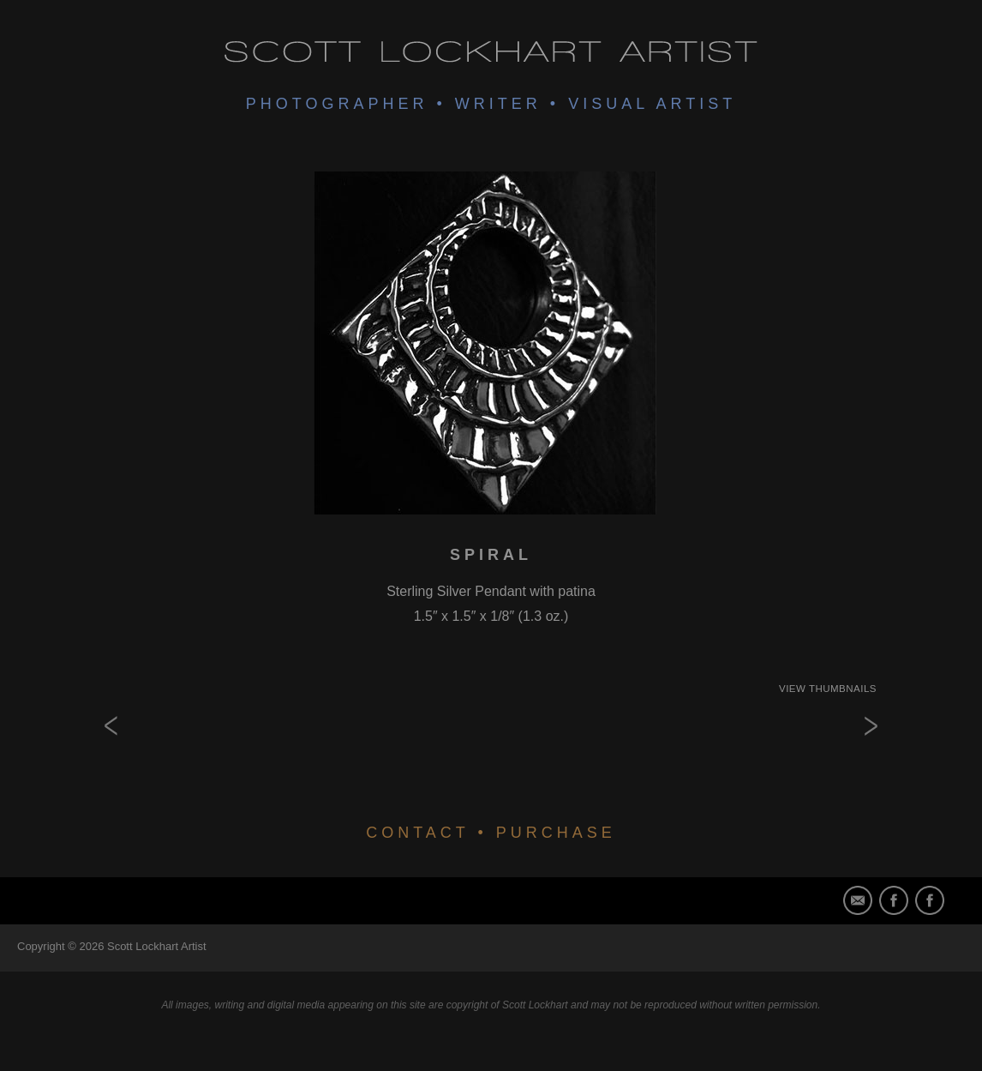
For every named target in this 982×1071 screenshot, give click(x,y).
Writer (498, 103)
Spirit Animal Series (842, 754)
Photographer (337, 103)
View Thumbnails (828, 688)
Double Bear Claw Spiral (140, 754)
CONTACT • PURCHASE (491, 832)
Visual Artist (652, 103)
